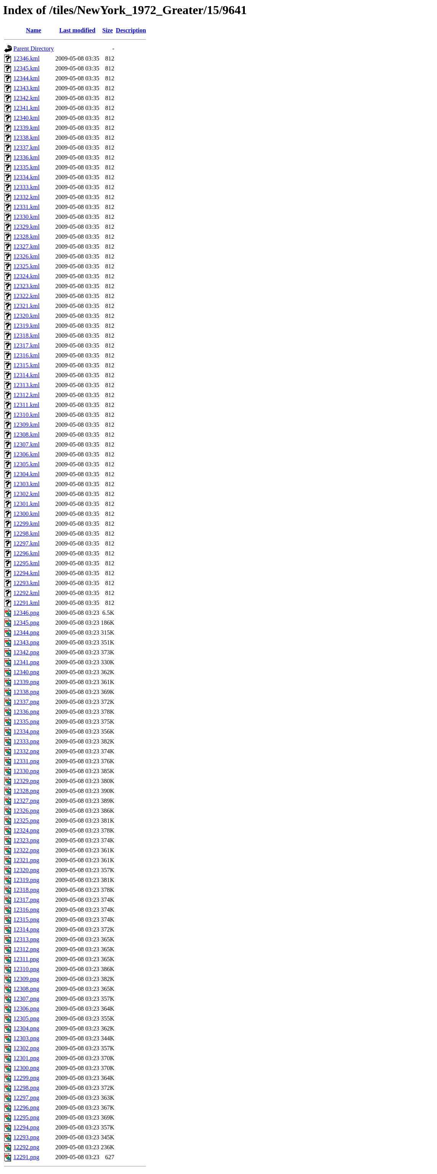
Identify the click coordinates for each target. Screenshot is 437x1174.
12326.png (26, 810)
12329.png (26, 781)
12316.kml (26, 355)
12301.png (26, 1058)
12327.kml (26, 246)
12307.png (26, 998)
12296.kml (26, 553)
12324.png (26, 830)
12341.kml (26, 108)
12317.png (26, 899)
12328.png (26, 791)
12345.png (26, 622)
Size (107, 30)
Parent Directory (33, 48)
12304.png (26, 1028)
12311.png (26, 959)
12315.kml (26, 365)
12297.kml (26, 543)
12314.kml (26, 375)
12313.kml (26, 385)
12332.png (26, 751)
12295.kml (26, 563)
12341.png (26, 662)
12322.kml (26, 296)
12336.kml (26, 157)
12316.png (26, 909)
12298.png (26, 1088)
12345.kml (26, 68)
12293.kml (26, 583)
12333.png (26, 741)
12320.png (26, 870)
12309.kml (26, 424)
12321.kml (26, 306)
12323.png (26, 840)
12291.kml (26, 603)
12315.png (26, 919)
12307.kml (26, 444)
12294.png (26, 1127)
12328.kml (26, 236)
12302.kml (26, 494)
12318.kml (26, 335)
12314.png (26, 929)
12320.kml (26, 316)
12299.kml (26, 523)
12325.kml (26, 266)
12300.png (26, 1068)
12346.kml (26, 58)
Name (33, 30)
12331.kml (26, 207)
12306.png (26, 1008)
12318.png (26, 890)
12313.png (26, 939)
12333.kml (26, 187)
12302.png (26, 1048)
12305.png (26, 1018)
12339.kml (26, 127)
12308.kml (26, 434)
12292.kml (26, 593)
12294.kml (26, 573)
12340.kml (26, 118)
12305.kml (26, 464)
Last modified (77, 30)
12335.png (26, 721)
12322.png (26, 850)
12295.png (26, 1117)
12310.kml (26, 415)
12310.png (26, 969)
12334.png (26, 731)
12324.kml (26, 276)
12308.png (26, 989)
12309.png (26, 979)
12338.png (26, 692)
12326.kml (26, 256)
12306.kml (26, 454)
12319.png (26, 880)
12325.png (26, 820)
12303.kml (26, 484)
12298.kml (26, 533)
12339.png (26, 682)
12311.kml (26, 405)
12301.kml (26, 504)
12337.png (26, 702)
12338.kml (26, 137)
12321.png (26, 860)
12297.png (26, 1097)
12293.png (26, 1137)
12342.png (26, 652)
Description (131, 30)
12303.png (26, 1038)
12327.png (26, 801)
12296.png (26, 1107)
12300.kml (26, 513)
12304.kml (26, 474)
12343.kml (26, 88)
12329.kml (26, 226)
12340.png (26, 672)
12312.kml (26, 395)
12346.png (26, 612)
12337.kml (26, 147)
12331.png (26, 761)
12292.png (26, 1147)
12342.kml (26, 98)
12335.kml (26, 167)
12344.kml (26, 78)
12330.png (26, 771)
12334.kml (26, 177)
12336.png (26, 711)
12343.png (26, 642)
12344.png (26, 632)
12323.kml (26, 286)
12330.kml (26, 217)
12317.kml (26, 345)
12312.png (26, 949)
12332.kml (26, 197)
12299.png (26, 1078)
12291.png (26, 1157)
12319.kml (26, 325)
